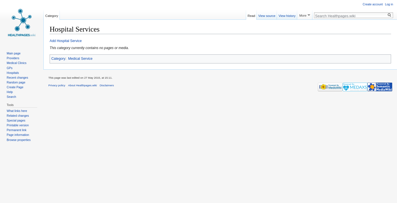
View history (287, 15)
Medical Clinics (17, 63)
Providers (13, 58)
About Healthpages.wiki (82, 85)
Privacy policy (56, 85)
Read (251, 15)
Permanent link (17, 130)
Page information (18, 134)
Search (11, 96)
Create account (373, 4)
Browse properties (19, 140)
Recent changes (17, 77)
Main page (14, 53)
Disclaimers (107, 85)
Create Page (15, 87)
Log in (389, 4)
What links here (17, 110)
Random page (16, 82)
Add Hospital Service (66, 41)
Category (58, 59)
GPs (9, 68)
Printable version (18, 125)
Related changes (18, 115)
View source (266, 15)
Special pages (16, 120)
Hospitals (13, 72)
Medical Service (80, 59)
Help (10, 92)
